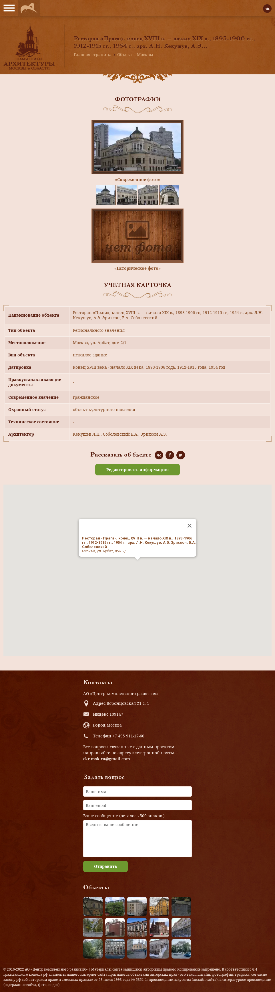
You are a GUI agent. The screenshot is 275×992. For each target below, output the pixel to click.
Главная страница (92, 54)
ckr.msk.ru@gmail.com (106, 758)
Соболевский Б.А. (120, 434)
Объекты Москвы (135, 54)
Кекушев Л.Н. (87, 434)
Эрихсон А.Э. (154, 434)
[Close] (189, 526)
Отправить (105, 866)
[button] (137, 565)
